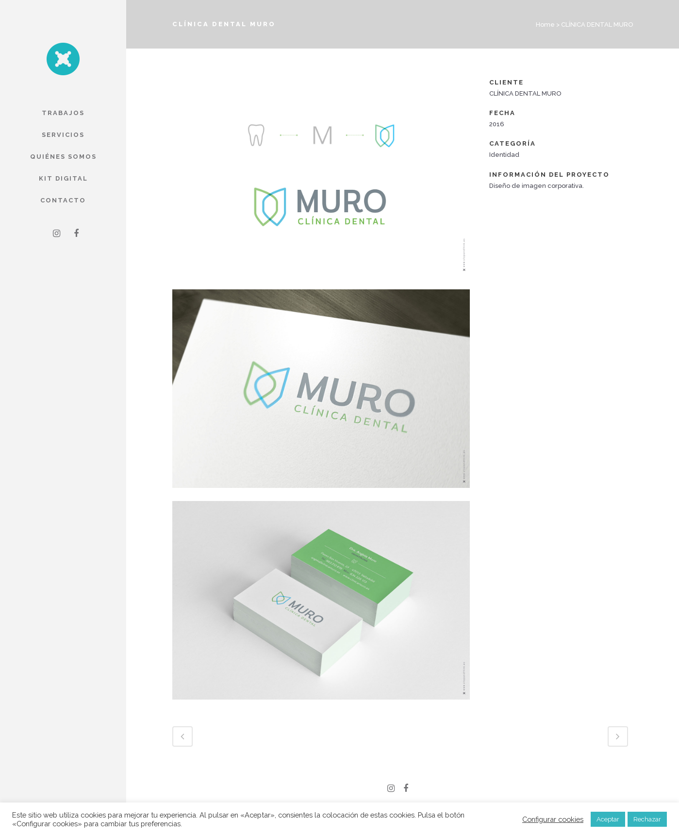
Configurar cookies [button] (552, 819)
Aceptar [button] (607, 819)
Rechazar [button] (647, 819)
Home (545, 24)
